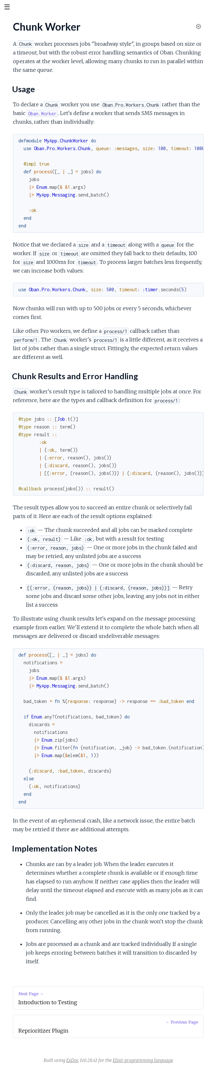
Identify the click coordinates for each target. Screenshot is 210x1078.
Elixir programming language (143, 1060)
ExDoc (72, 1060)
